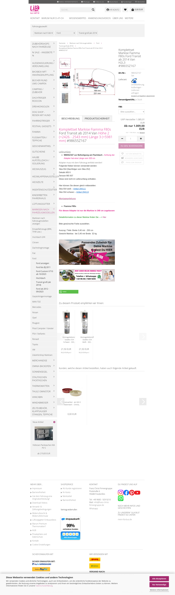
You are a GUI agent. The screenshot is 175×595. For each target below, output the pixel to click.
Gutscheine (38, 151)
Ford (34, 258)
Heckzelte (37, 182)
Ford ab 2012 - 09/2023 (42, 290)
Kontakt (35, 18)
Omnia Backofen (41, 366)
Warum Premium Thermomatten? (39, 525)
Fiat (33, 253)
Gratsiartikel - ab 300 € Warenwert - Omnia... (72, 403)
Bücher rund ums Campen (39, 82)
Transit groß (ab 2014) (43, 283)
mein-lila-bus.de (125, 519)
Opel (34, 317)
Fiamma (36, 131)
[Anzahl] (131, 138)
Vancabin (37, 397)
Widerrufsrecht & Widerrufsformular (40, 514)
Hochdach (40, 278)
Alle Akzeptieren (159, 578)
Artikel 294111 (79, 189)
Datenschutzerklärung (44, 586)
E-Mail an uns (98, 2)
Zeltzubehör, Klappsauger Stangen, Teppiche (42, 411)
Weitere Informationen (159, 590)
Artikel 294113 (82, 192)
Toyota (35, 344)
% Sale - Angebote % (42, 54)
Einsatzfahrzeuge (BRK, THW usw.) (42, 230)
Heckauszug (39, 169)
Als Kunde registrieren (72, 488)
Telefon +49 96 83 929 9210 (67, 2)
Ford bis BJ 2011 (43, 267)
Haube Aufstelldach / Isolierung (40, 160)
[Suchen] (93, 9)
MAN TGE (36, 301)
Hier (104, 217)
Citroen (35, 242)
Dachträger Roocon (39, 99)
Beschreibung (70, 118)
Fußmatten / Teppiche (39, 139)
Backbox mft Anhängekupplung (43, 73)
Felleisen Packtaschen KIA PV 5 (44, 446)
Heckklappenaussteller (44, 176)
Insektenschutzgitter (44, 189)
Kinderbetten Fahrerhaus (39, 197)
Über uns (118, 18)
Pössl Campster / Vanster (43, 328)
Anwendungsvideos (99, 18)
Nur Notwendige (159, 584)
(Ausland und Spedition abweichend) (142, 96)
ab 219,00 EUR (43, 453)
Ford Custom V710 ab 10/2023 (44, 272)
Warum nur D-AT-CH (52, 18)
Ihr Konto (66, 492)
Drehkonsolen (40, 106)
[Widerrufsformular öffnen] (69, 509)
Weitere (129, 18)
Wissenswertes (77, 18)
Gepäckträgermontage (42, 296)
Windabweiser (40, 402)
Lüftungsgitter (41, 203)
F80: (120, 106)
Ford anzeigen (42, 263)
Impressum (37, 488)
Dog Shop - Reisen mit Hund (41, 114)
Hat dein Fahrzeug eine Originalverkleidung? (42, 497)
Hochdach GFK (38, 237)
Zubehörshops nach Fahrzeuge (41, 45)
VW (33, 349)
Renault (35, 339)
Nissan (35, 312)
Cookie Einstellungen (41, 544)
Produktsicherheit (97, 118)
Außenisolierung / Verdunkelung (43, 65)
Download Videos (39, 502)
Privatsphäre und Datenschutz (39, 535)
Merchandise (39, 360)
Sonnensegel (39, 371)
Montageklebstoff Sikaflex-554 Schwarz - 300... (69, 339)
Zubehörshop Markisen (42, 355)
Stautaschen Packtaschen (39, 379)
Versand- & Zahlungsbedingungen (41, 508)
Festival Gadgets (41, 126)
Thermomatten (40, 385)
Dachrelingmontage (40, 247)
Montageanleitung (67, 198)
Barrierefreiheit (38, 492)
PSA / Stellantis (38, 333)
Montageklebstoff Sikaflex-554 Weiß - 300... (87, 339)
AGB (34, 530)
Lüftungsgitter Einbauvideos (44, 519)
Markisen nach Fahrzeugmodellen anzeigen (40, 221)
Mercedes (36, 307)
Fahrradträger (41, 120)
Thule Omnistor (41, 391)
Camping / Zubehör (37, 91)
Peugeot (35, 323)
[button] (112, 2)
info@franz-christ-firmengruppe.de (99, 503)
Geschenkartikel (41, 146)
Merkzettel (140, 2)
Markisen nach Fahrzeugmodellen (43, 211)
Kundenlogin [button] (126, 2)
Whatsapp (85, 2)
